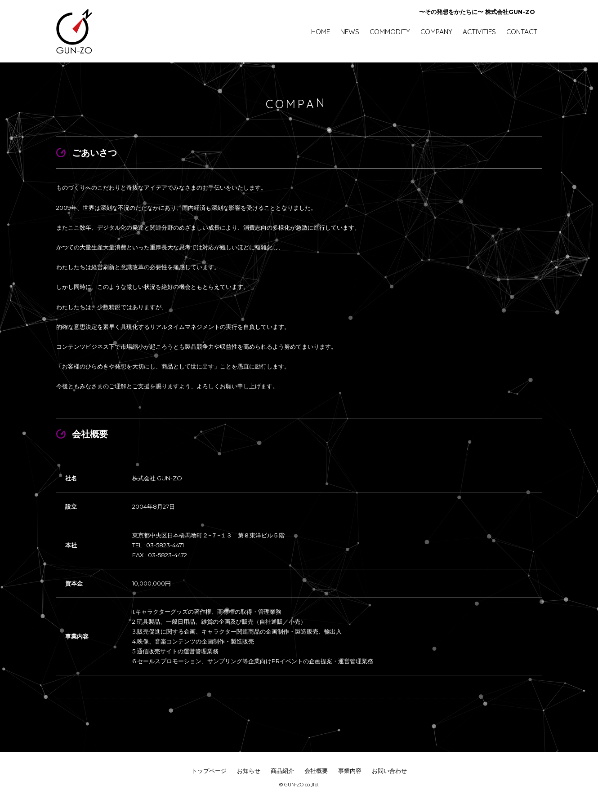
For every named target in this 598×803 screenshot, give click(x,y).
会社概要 (316, 770)
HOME (320, 31)
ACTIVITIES (479, 31)
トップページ (209, 770)
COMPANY (436, 31)
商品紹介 (282, 770)
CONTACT (521, 31)
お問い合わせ (389, 770)
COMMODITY (390, 31)
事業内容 (349, 770)
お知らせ (248, 770)
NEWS (349, 31)
